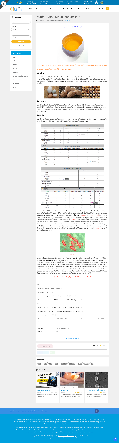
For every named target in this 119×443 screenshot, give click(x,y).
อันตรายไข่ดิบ (72, 363)
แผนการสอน (58, 9)
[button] (107, 8)
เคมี (14, 61)
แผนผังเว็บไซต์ (32, 411)
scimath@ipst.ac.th (51, 438)
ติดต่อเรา (23, 411)
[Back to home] (15, 8)
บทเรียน (50, 9)
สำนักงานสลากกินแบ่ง (102, 2)
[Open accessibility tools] (115, 439)
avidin (45, 363)
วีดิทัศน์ (31, 9)
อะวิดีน (39, 363)
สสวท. (97, 2)
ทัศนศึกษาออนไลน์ (91, 9)
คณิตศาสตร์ (16, 68)
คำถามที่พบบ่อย (42, 411)
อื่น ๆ (14, 87)
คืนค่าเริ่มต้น (21, 45)
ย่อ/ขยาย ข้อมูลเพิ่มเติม (72, 338)
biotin (50, 363)
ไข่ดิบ (92, 363)
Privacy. (73, 436)
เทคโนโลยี (15, 72)
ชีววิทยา (15, 65)
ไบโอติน (56, 363)
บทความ (44, 9)
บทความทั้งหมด (17, 53)
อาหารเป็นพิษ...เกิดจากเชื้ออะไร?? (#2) (95, 391)
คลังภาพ (37, 9)
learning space (20, 2)
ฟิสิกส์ (14, 57)
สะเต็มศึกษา (16, 84)
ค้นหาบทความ (19, 17)
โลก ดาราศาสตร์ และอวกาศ (20, 76)
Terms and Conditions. (64, 436)
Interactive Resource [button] (77, 9)
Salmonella (64, 363)
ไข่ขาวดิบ (80, 363)
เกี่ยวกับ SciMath (14, 411)
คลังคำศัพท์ (101, 9)
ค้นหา (21, 41)
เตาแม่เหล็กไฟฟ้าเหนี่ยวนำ (44, 390)
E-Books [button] (66, 9)
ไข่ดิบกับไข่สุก (65, 390)
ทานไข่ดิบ (86, 363)
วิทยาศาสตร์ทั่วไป (17, 80)
